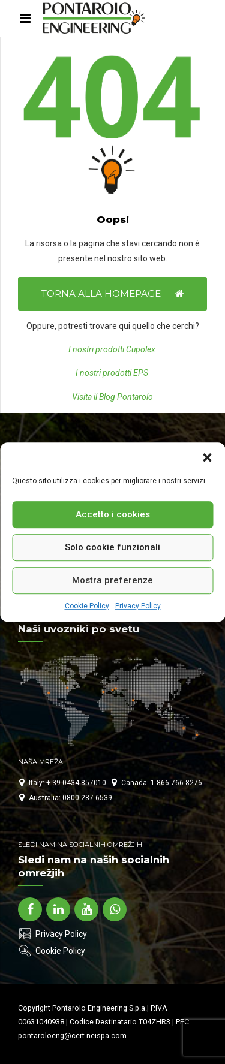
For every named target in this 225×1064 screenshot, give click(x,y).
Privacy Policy (138, 606)
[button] (207, 457)
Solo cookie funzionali (112, 547)
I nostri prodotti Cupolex (112, 349)
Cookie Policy (87, 606)
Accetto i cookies (113, 514)
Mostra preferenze (112, 580)
